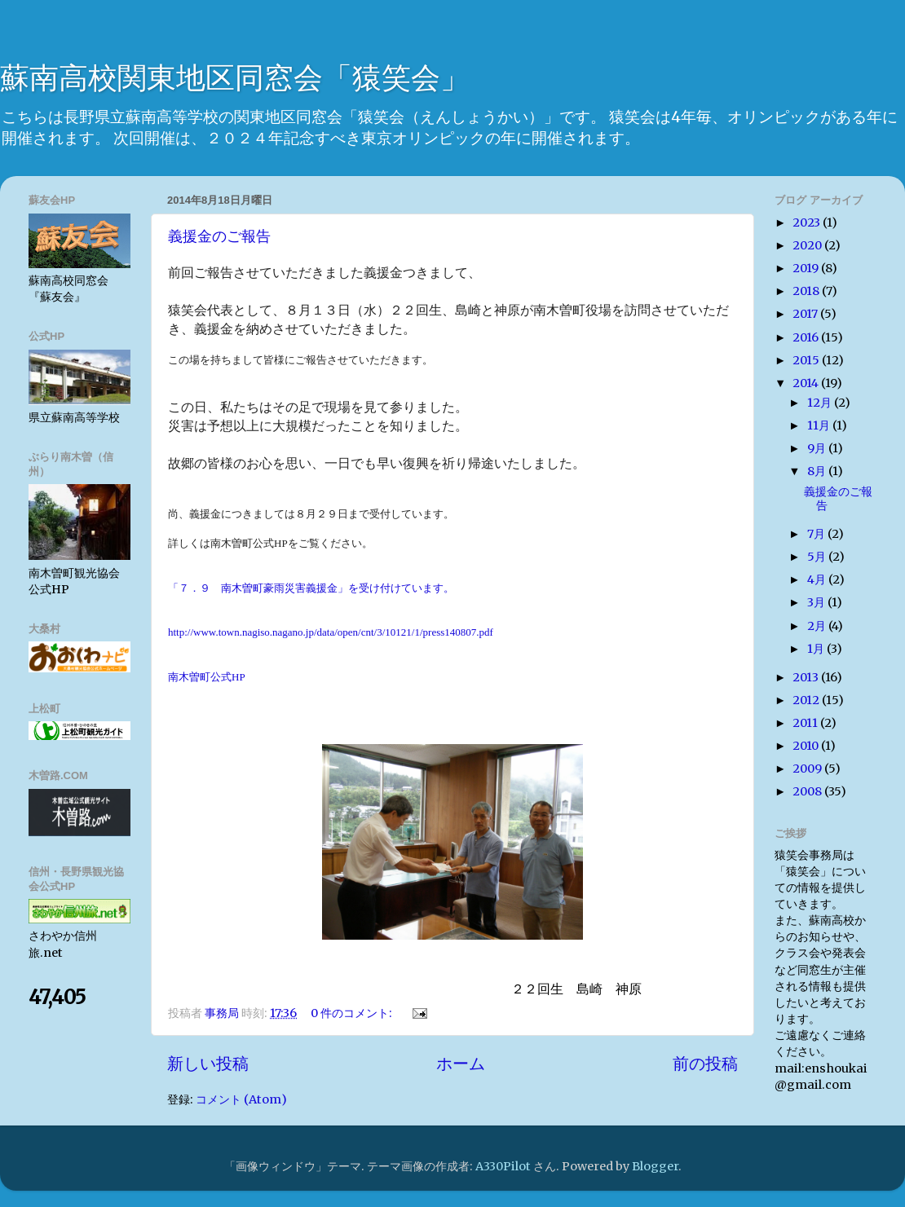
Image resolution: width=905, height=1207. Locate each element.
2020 (808, 245)
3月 (817, 602)
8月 (817, 471)
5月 (817, 556)
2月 (817, 626)
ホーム (460, 1063)
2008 (808, 791)
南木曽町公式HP (206, 677)
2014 (806, 383)
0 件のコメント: (353, 1013)
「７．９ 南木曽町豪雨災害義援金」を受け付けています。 (311, 588)
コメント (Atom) (241, 1099)
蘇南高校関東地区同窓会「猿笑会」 (235, 78)
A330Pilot (503, 1166)
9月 (817, 448)
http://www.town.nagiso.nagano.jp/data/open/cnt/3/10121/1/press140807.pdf (330, 632)
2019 (806, 268)
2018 (807, 291)
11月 (819, 425)
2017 (806, 313)
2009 (808, 768)
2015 (807, 360)
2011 (806, 723)
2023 (807, 222)
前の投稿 (705, 1063)
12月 (820, 402)
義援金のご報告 (219, 236)
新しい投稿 (208, 1063)
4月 (817, 579)
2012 (807, 700)
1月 (817, 648)
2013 (806, 677)
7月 (817, 533)
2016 (806, 337)
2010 (806, 745)
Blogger (655, 1166)
